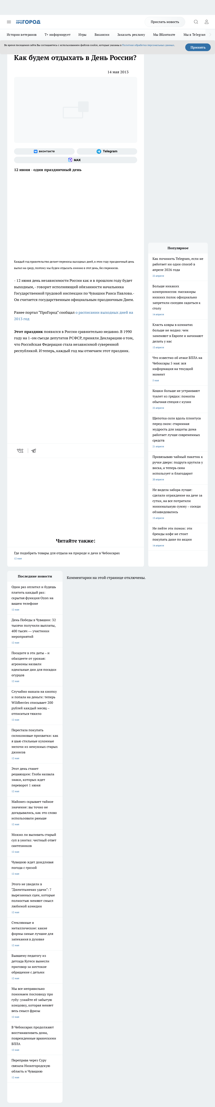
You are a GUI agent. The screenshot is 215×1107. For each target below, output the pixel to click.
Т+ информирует (57, 35)
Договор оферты (55, 955)
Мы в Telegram (195, 35)
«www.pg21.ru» (36, 973)
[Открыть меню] (9, 22)
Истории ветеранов (22, 35)
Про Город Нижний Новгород (25, 928)
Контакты (89, 950)
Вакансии (102, 35)
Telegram (12, 950)
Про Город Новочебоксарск (23, 912)
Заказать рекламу (131, 35)
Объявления (14, 955)
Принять (198, 47)
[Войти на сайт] (206, 22)
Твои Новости (52, 912)
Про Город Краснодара (21, 934)
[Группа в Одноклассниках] (131, 919)
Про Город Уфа (89, 923)
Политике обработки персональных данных (148, 45)
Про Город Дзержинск (57, 928)
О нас (48, 950)
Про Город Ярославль (93, 918)
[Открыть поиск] (196, 22)
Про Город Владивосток (94, 928)
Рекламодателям (55, 964)
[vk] (20, 451)
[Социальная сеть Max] (75, 160)
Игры (82, 35)
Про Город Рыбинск (55, 923)
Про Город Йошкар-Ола (94, 912)
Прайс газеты (15, 964)
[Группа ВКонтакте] (44, 151)
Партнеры (90, 964)
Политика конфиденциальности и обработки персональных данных (47, 1041)
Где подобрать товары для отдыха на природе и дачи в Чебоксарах (75, 556)
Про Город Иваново (55, 918)
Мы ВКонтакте (164, 35)
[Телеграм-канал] (107, 151)
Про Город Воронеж (19, 918)
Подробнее (14, 1035)
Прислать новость (165, 22)
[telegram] (35, 451)
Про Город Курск (17, 923)
